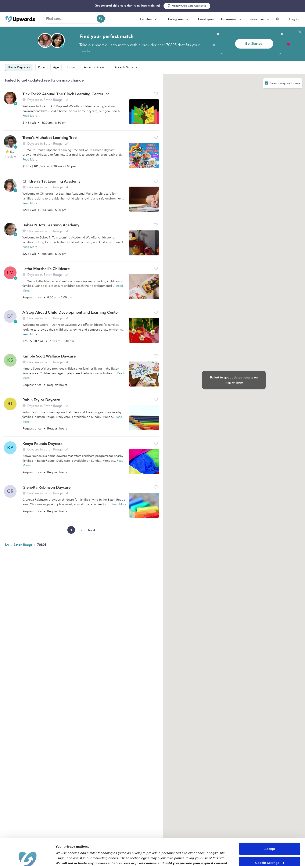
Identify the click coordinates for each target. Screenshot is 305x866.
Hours (71, 67)
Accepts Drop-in (95, 67)
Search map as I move (284, 83)
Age (56, 67)
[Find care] (74, 19)
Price (41, 67)
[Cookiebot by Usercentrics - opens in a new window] (27, 858)
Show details (65, 857)
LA (7, 545)
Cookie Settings (269, 835)
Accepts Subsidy (126, 67)
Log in (294, 19)
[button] (155, 94)
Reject (269, 849)
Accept (269, 821)
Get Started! (254, 43)
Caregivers (179, 19)
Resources (260, 19)
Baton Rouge (23, 545)
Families (149, 19)
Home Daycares (19, 67)
